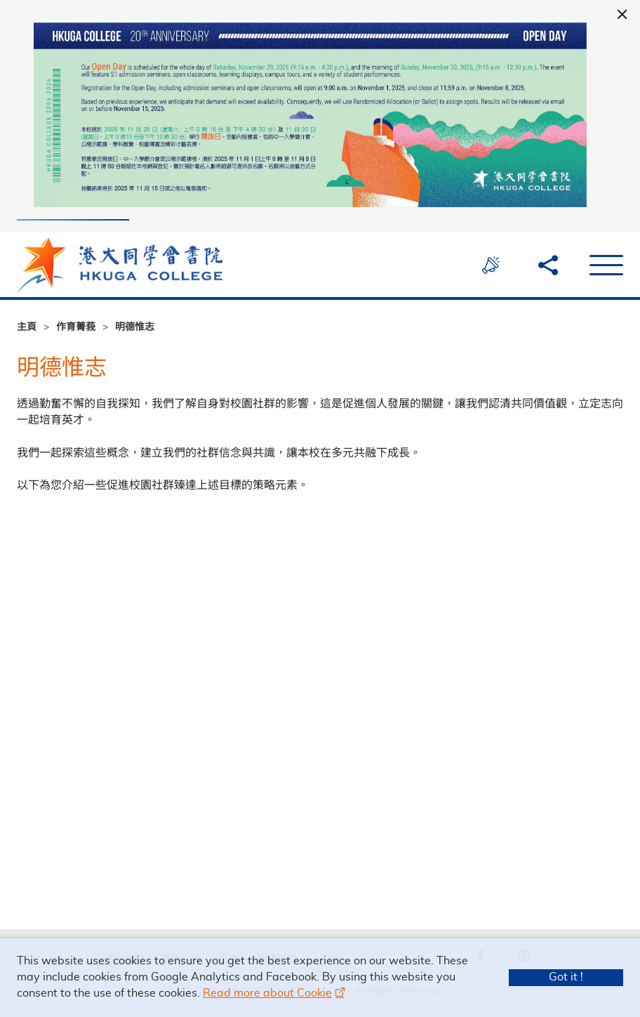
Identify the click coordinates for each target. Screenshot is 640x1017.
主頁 (26, 328)
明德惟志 (134, 328)
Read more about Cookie (267, 993)
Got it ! (566, 977)
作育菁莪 (75, 328)
